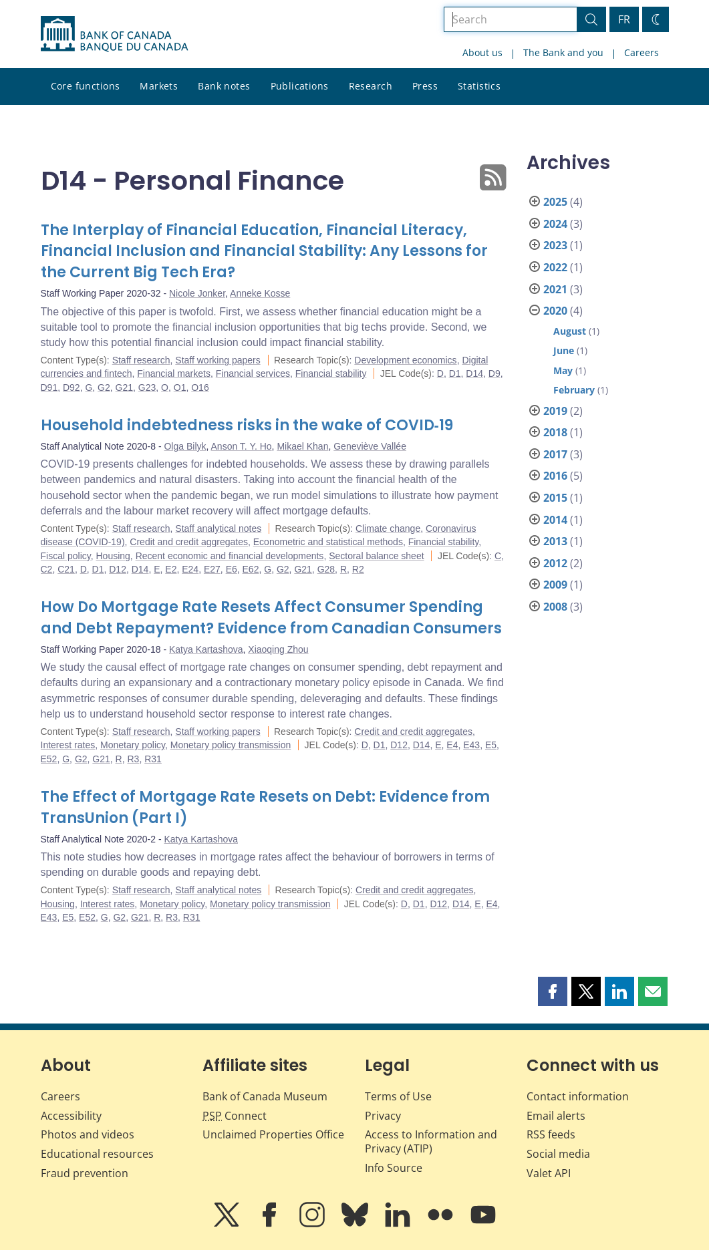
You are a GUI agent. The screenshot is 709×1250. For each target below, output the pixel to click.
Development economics (405, 360)
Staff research (141, 360)
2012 (555, 563)
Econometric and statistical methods (328, 541)
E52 (49, 759)
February (574, 389)
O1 (180, 387)
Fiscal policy (66, 556)
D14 (474, 373)
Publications (300, 86)
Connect (234, 1115)
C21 (66, 569)
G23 (147, 387)
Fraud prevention (84, 1173)
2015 (555, 497)
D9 (494, 373)
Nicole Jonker (197, 293)
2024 (555, 223)
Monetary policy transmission (230, 745)
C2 (47, 569)
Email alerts (556, 1115)
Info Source (393, 1167)
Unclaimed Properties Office (273, 1134)
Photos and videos (87, 1134)
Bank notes (224, 86)
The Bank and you (563, 52)
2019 (555, 411)
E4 (452, 745)
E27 (212, 569)
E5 (491, 745)
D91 (49, 387)
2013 (555, 541)
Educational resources (97, 1153)
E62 (251, 569)
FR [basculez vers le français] (624, 19)
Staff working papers (217, 360)
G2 (104, 387)
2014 (555, 519)
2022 (555, 267)
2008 (555, 606)
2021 (555, 289)
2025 (555, 201)
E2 (170, 569)
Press (425, 86)
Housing (113, 556)
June (563, 350)
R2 (358, 569)
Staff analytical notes (218, 528)
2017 (555, 454)
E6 (231, 569)
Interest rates (68, 745)
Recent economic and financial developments (230, 556)
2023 (555, 245)
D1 (455, 373)
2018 (555, 432)
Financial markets (173, 373)
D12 (117, 569)
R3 (134, 759)
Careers (641, 52)
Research (370, 86)
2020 (555, 310)
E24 (190, 569)
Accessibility (71, 1115)
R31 (153, 759)
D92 (71, 387)
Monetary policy (132, 745)
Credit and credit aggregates (189, 541)
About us (482, 52)
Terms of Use (398, 1096)
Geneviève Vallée (369, 446)
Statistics (479, 86)
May (563, 370)
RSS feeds (551, 1134)
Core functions (85, 86)
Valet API (549, 1173)
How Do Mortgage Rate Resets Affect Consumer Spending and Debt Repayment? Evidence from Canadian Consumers (271, 618)
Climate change (388, 528)
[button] (552, 991)
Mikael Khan (302, 446)
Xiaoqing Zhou (278, 649)
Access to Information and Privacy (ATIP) (431, 1141)
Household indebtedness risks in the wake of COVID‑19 (247, 425)
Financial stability (331, 373)
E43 (471, 745)
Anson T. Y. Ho (241, 446)
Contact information (578, 1096)
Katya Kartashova (206, 649)
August (569, 331)
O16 (199, 387)
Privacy (383, 1115)
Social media (558, 1153)
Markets (159, 86)
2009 (555, 584)
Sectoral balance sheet (376, 556)
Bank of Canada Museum (264, 1096)
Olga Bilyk (185, 446)
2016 (555, 475)
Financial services (253, 373)
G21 (124, 387)
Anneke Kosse (260, 293)
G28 (326, 569)
